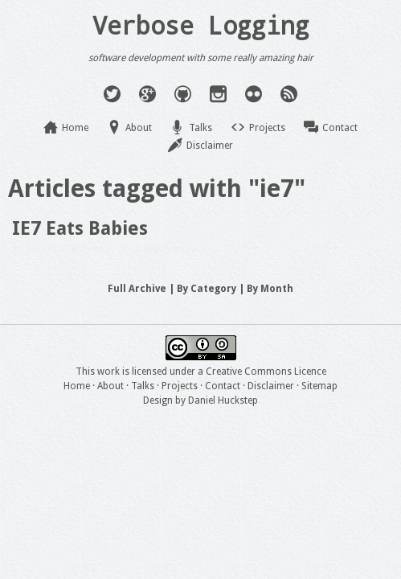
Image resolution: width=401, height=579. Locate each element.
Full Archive (137, 288)
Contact (340, 127)
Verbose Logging (200, 25)
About (138, 127)
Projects (267, 127)
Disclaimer (209, 145)
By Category (206, 288)
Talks (200, 127)
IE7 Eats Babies (80, 228)
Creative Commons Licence (266, 371)
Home (75, 127)
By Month (270, 288)
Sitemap (319, 386)
